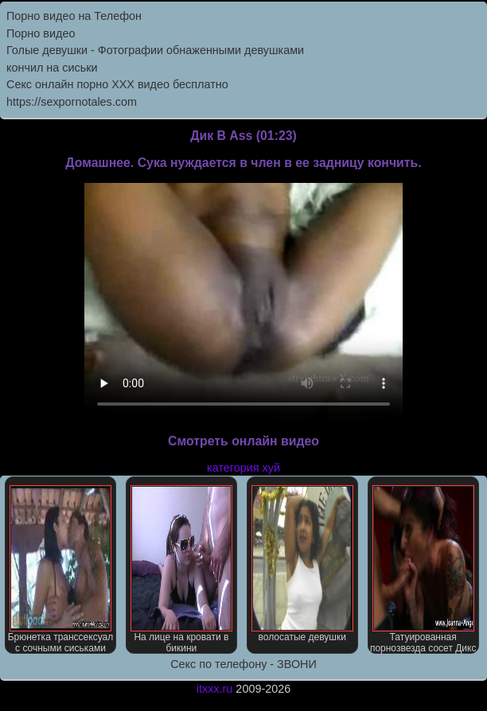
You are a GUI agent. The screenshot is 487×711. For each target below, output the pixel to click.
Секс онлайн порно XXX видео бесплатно (117, 84)
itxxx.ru (215, 688)
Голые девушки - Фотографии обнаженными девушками (155, 50)
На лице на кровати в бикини (181, 569)
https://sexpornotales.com (71, 101)
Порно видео (40, 33)
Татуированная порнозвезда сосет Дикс (423, 569)
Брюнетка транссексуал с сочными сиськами (61, 569)
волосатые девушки (302, 564)
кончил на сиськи (52, 67)
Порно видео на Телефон (74, 16)
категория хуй (243, 467)
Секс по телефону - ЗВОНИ (243, 664)
